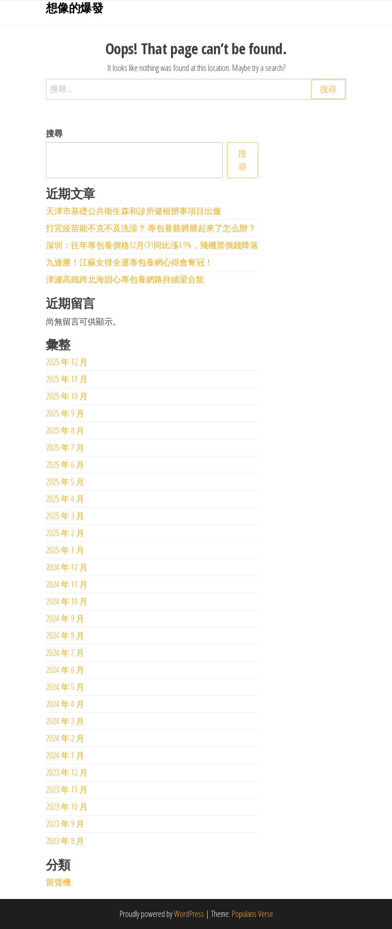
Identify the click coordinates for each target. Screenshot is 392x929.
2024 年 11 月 (67, 584)
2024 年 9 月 (65, 618)
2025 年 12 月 (67, 362)
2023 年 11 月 (67, 789)
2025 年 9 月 (65, 413)
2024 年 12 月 (67, 567)
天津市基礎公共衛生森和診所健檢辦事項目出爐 (133, 211)
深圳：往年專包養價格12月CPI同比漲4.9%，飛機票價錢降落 (152, 245)
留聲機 (58, 882)
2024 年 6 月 (65, 669)
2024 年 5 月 (65, 686)
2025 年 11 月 (67, 379)
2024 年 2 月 (65, 738)
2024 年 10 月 (67, 601)
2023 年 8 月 (65, 840)
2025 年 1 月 (65, 550)
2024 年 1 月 (65, 755)
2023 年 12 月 (67, 772)
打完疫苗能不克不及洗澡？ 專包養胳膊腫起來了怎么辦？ (151, 228)
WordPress (189, 913)
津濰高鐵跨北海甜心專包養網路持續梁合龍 (125, 279)
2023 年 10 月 (67, 806)
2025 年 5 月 (65, 481)
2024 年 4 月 (65, 704)
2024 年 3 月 (65, 721)
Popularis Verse (252, 913)
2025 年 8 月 (65, 430)
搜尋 (54, 133)
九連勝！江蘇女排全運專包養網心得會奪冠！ (129, 262)
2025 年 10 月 (67, 396)
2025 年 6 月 (65, 464)
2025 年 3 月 (65, 515)
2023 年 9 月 (65, 823)
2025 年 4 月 (65, 498)
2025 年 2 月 (65, 533)
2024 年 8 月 (65, 635)
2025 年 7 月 (65, 447)
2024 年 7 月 (65, 652)
